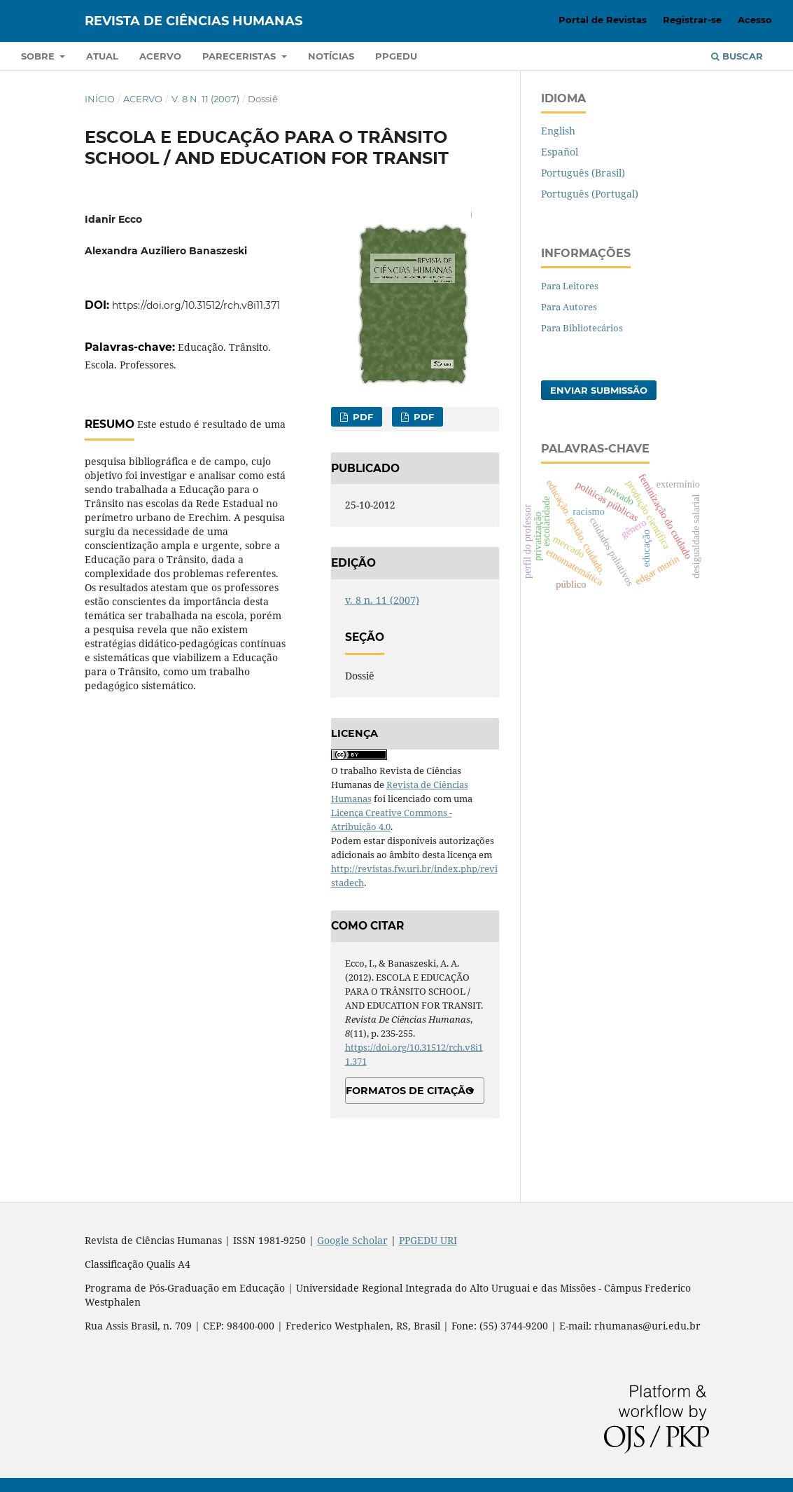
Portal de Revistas (603, 19)
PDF (361, 416)
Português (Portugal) (589, 193)
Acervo (160, 56)
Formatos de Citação (410, 1090)
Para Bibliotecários (582, 328)
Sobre (39, 56)
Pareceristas (240, 56)
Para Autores (569, 307)
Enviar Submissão (598, 390)
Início (100, 98)
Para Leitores (569, 285)
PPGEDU (396, 56)
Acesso (755, 19)
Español (559, 151)
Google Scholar (352, 1240)
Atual (102, 56)
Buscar (737, 56)
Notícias (331, 56)
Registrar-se (692, 19)
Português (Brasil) (583, 172)
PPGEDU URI (428, 1240)
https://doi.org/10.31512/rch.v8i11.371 (196, 305)
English (558, 130)
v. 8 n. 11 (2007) (205, 98)
